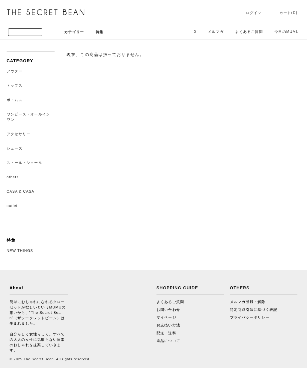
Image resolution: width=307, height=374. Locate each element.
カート (284, 13)
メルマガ (212, 32)
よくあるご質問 (245, 32)
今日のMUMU (283, 32)
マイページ (166, 317)
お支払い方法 (168, 325)
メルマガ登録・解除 (248, 302)
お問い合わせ (168, 310)
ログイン (249, 13)
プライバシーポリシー (250, 317)
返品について (168, 341)
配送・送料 (166, 333)
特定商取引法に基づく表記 (253, 310)
